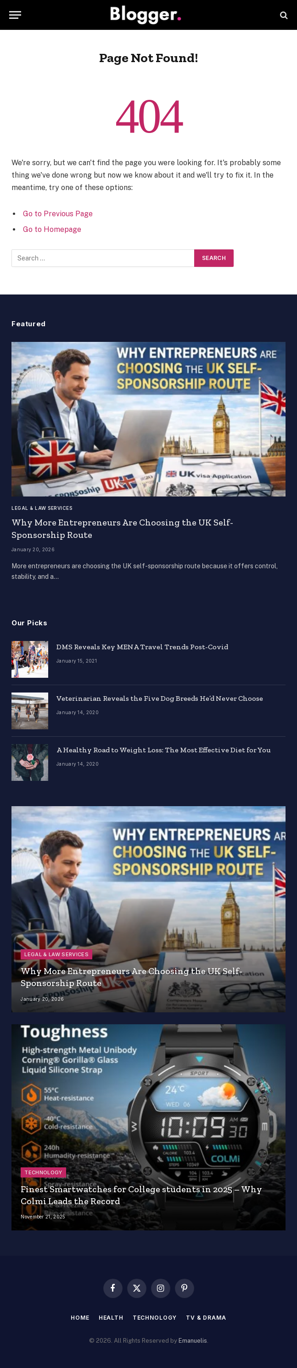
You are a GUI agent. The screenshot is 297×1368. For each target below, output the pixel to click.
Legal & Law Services (41, 508)
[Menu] (15, 15)
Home (80, 1317)
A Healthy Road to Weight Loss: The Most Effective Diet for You (163, 749)
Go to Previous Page (58, 213)
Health (111, 1317)
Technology (43, 1172)
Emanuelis (193, 1340)
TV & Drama (206, 1317)
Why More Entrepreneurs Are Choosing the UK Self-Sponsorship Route (122, 528)
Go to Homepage (52, 229)
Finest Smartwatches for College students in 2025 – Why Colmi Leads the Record (141, 1194)
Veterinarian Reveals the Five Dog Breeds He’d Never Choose (159, 698)
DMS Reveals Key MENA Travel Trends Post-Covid (142, 646)
